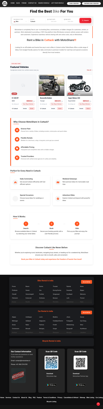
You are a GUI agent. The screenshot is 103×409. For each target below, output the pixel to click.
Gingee (55, 314)
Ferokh (55, 310)
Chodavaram (15, 314)
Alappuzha (42, 306)
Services (8, 383)
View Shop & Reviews (28, 104)
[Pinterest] (83, 397)
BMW (13, 101)
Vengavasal (56, 279)
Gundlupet (69, 279)
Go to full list (86, 267)
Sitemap (82, 383)
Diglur (81, 287)
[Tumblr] (88, 397)
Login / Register (74, 3)
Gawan (28, 275)
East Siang (83, 306)
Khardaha (55, 287)
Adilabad (28, 306)
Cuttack (15, 108)
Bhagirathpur (29, 317)
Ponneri (82, 283)
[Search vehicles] (85, 20)
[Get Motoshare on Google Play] (51, 370)
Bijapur (82, 275)
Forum (24, 3)
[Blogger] (69, 397)
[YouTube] (59, 397)
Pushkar (41, 279)
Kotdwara (42, 283)
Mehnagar (15, 306)
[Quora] (64, 397)
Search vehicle (43, 3)
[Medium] (73, 397)
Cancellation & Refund (71, 383)
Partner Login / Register (91, 3)
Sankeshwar (70, 287)
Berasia (41, 317)
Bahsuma (83, 279)
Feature (39, 383)
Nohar (82, 271)
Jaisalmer (83, 317)
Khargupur (56, 317)
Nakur (27, 310)
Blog (18, 3)
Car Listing (99, 383)
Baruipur (55, 283)
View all (90, 70)
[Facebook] (45, 397)
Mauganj (69, 317)
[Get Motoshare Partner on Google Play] (80, 370)
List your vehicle (57, 3)
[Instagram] (50, 397)
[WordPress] (97, 397)
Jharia (68, 302)
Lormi (41, 302)
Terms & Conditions (49, 383)
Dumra (41, 271)
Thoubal (55, 271)
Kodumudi (29, 283)
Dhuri (81, 310)
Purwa (14, 271)
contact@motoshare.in (22, 346)
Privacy (60, 383)
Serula (14, 310)
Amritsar (14, 317)
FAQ (34, 383)
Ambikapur (29, 302)
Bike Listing (90, 383)
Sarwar (82, 302)
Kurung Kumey (57, 275)
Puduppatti (70, 306)
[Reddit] (78, 397)
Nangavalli (69, 314)
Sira (40, 275)
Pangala (41, 287)
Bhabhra (55, 302)
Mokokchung (70, 310)
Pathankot (15, 283)
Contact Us (32, 3)
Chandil (14, 279)
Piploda (69, 271)
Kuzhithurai (83, 314)
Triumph (42, 101)
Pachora (41, 310)
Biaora (27, 271)
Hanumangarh (30, 279)
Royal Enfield (71, 101)
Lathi (68, 283)
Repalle (28, 287)
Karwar (14, 287)
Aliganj (14, 302)
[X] (40, 397)
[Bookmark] (93, 397)
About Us (24, 383)
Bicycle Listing (51, 387)
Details (25, 108)
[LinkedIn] (54, 397)
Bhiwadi (28, 314)
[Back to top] (98, 404)
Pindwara (14, 275)
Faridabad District (58, 306)
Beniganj (41, 314)
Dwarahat (69, 275)
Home (13, 3)
